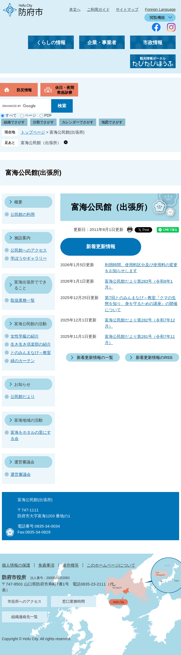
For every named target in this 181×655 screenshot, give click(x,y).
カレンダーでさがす (77, 122)
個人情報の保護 (16, 565)
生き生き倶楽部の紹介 (31, 344)
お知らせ (22, 384)
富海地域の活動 (28, 420)
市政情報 (152, 42)
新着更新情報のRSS (154, 357)
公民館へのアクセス (29, 250)
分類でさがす (43, 122)
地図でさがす (112, 122)
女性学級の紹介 (25, 336)
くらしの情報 (50, 42)
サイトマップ (127, 9)
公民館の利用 (23, 214)
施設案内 (22, 237)
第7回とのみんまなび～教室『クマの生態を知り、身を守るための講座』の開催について (141, 303)
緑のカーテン (23, 360)
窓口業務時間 (73, 601)
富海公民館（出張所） (41, 142)
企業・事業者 (101, 42)
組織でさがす (14, 122)
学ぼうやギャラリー (29, 258)
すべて (11, 115)
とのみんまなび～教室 (31, 352)
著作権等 (70, 565)
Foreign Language (160, 9)
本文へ (75, 9)
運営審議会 (24, 462)
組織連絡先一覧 (24, 617)
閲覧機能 (157, 17)
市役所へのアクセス (24, 601)
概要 (18, 202)
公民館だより (23, 396)
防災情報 (24, 90)
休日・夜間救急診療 (64, 90)
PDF (48, 115)
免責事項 (46, 565)
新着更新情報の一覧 (95, 357)
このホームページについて (111, 565)
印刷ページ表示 (130, 230)
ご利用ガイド (98, 9)
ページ (30, 115)
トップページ (33, 132)
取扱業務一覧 (23, 300)
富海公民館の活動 (30, 323)
